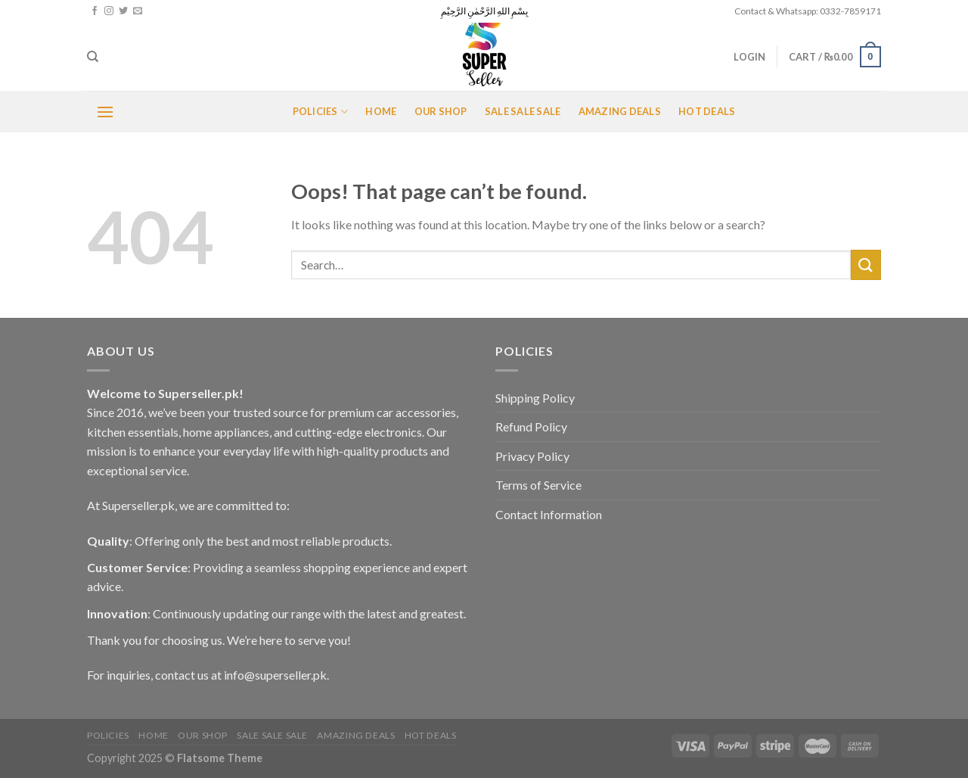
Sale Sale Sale (523, 111)
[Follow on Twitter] (123, 11)
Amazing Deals (620, 111)
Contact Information (548, 514)
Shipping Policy (535, 398)
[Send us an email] (137, 11)
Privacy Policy (532, 456)
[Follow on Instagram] (108, 11)
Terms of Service (538, 485)
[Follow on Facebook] (94, 11)
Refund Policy (531, 426)
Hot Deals (706, 111)
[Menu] (105, 111)
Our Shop (440, 111)
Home (380, 111)
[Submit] (866, 264)
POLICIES (321, 111)
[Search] (92, 56)
